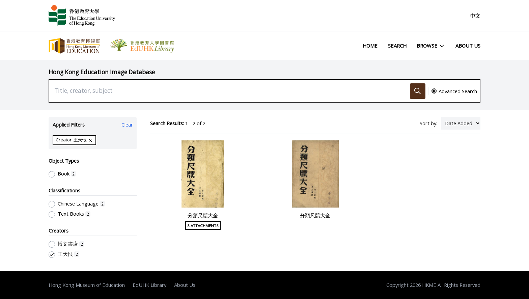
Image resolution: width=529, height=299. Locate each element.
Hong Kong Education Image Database (102, 72)
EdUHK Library (149, 284)
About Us (467, 45)
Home (370, 45)
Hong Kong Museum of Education (87, 284)
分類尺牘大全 (203, 215)
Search (397, 45)
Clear (127, 124)
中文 (475, 15)
